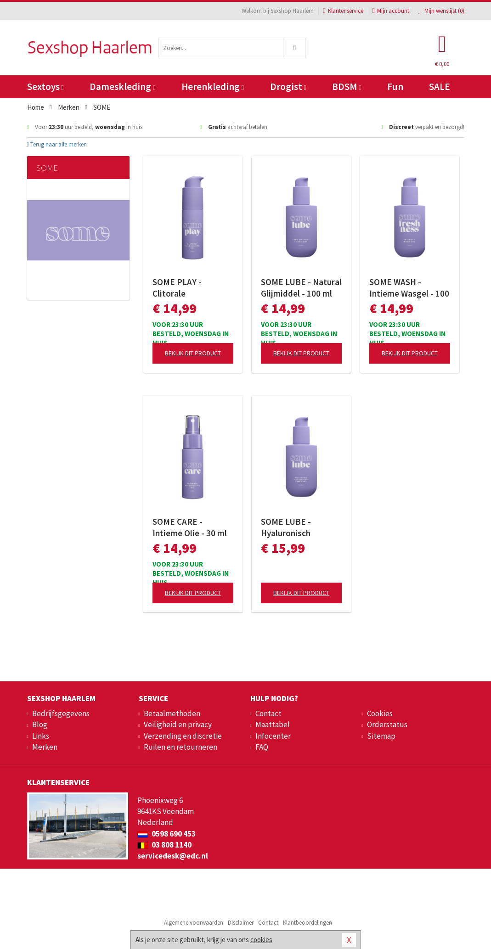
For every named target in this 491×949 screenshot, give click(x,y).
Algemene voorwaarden (193, 923)
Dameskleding (122, 86)
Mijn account (390, 11)
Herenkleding (212, 86)
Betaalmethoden (172, 713)
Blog (39, 724)
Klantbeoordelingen (307, 923)
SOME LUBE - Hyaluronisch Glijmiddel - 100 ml (296, 527)
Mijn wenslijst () (441, 11)
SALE (439, 86)
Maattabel (272, 724)
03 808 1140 (164, 845)
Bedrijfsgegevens (61, 713)
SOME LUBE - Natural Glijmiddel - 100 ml (301, 287)
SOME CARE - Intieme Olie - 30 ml (189, 527)
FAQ (261, 747)
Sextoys (45, 86)
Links (40, 736)
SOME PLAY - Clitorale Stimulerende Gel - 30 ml (187, 287)
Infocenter (273, 736)
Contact (268, 713)
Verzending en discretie (183, 736)
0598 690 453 (166, 834)
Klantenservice (343, 11)
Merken (44, 747)
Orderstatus (387, 724)
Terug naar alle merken (57, 144)
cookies (261, 939)
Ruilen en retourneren (180, 747)
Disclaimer (241, 923)
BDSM (346, 86)
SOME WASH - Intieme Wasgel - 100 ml (409, 287)
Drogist (288, 86)
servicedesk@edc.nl (172, 856)
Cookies (380, 713)
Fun (395, 86)
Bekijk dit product (193, 353)
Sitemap (381, 736)
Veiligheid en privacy (178, 724)
